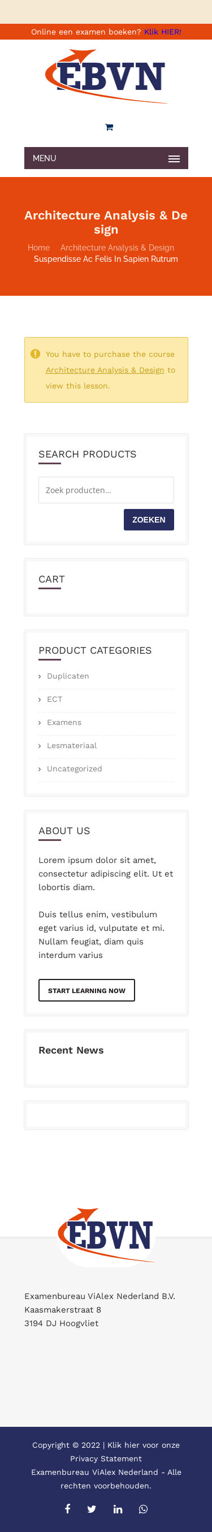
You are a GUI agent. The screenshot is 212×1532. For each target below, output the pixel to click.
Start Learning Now (87, 991)
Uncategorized (74, 768)
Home (39, 247)
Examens (64, 722)
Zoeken (148, 519)
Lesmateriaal (72, 745)
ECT (54, 699)
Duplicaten (68, 675)
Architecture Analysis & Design (117, 247)
